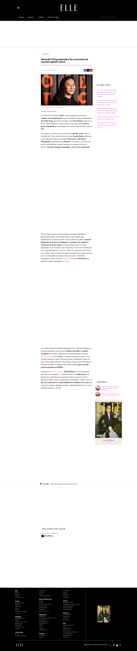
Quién (17, 601)
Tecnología (43, 623)
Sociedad (66, 597)
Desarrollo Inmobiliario (71, 604)
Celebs (40, 17)
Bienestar (18, 625)
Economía (42, 620)
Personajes (19, 623)
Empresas (42, 616)
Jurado (17, 628)
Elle (16, 591)
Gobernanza (67, 628)
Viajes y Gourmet (21, 611)
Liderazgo (66, 616)
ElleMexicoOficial (121, 644)
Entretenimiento (21, 635)
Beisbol (41, 602)
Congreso (66, 590)
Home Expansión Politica (47, 618)
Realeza (17, 604)
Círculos (18, 606)
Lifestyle (42, 609)
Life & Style (19, 632)
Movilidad (66, 630)
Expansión (42, 615)
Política (41, 634)
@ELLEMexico (48, 536)
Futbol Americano (45, 604)
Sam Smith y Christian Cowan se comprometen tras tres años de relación (107, 125)
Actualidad (67, 614)
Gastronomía (19, 618)
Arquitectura (67, 607)
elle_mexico (115, 644)
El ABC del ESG (67, 635)
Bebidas (17, 620)
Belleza (31, 17)
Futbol (41, 601)
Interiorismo (67, 609)
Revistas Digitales (109, 17)
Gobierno (42, 635)
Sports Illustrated (45, 599)
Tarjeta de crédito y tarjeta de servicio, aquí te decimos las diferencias (110, 388)
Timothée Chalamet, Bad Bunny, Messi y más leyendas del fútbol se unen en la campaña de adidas (107, 111)
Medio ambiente (68, 625)
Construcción (68, 602)
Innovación (67, 633)
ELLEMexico (110, 645)
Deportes (42, 590)
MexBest (18, 617)
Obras (41, 625)
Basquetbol (43, 606)
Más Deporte (43, 607)
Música (41, 594)
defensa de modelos (56, 372)
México (41, 637)
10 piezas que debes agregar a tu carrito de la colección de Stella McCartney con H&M (107, 102)
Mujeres (41, 628)
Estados (66, 594)
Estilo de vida (53, 17)
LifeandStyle (43, 630)
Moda (21, 17)
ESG (40, 626)
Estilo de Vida (19, 627)
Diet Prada (65, 261)
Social (65, 626)
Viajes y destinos (21, 622)
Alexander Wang (67, 258)
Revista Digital (108, 440)
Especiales (66, 620)
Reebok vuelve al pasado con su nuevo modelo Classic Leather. (110, 394)
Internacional (44, 621)
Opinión (66, 595)
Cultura (17, 613)
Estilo (17, 634)
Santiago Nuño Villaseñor (49, 533)
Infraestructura (68, 606)
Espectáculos (19, 603)
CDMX (65, 592)
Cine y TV (42, 592)
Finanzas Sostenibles (70, 632)
